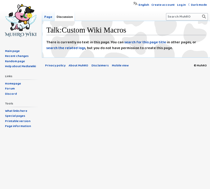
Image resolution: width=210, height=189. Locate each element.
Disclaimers (100, 65)
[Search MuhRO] (187, 16)
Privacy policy (55, 65)
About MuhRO (78, 65)
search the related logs (65, 48)
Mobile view (120, 65)
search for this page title (145, 42)
